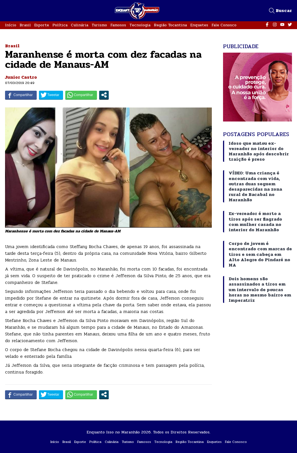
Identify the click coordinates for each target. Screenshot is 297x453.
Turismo (99, 25)
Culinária (79, 25)
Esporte (41, 25)
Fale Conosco (224, 25)
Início (10, 25)
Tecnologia (139, 25)
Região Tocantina (170, 25)
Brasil (25, 25)
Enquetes (199, 25)
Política (60, 25)
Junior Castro (21, 77)
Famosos (118, 25)
